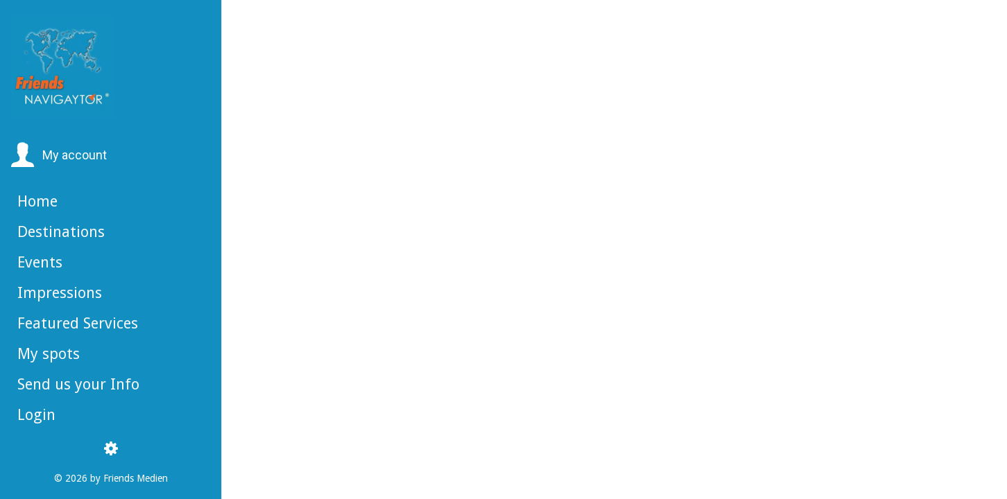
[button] (58, 155)
